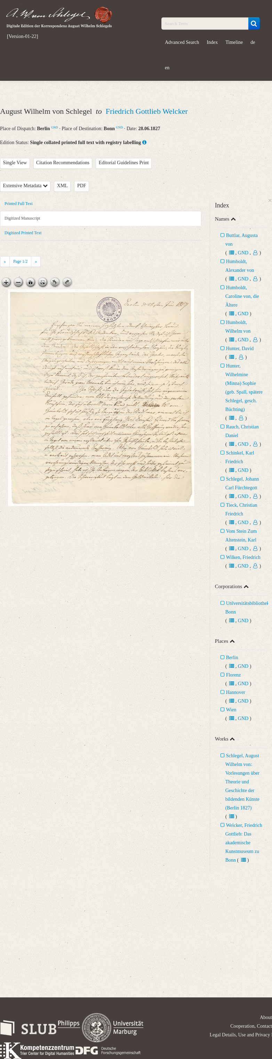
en (167, 67)
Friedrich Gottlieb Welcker (147, 111)
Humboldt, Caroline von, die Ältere (242, 296)
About (266, 1017)
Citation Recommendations (62, 162)
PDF (81, 185)
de (252, 42)
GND (54, 127)
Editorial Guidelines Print (124, 162)
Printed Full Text (19, 203)
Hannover (235, 692)
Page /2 (20, 261)
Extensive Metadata (25, 185)
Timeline (234, 42)
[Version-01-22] (22, 36)
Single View (15, 162)
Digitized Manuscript (22, 218)
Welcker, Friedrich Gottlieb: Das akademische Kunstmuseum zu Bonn (243, 843)
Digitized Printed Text (23, 232)
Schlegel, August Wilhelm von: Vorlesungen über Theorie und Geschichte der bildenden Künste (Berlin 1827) (242, 782)
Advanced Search (182, 42)
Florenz (233, 675)
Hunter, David (240, 348)
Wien (231, 709)
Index (212, 42)
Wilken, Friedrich (243, 557)
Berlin (232, 657)
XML (62, 185)
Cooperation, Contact (251, 1026)
